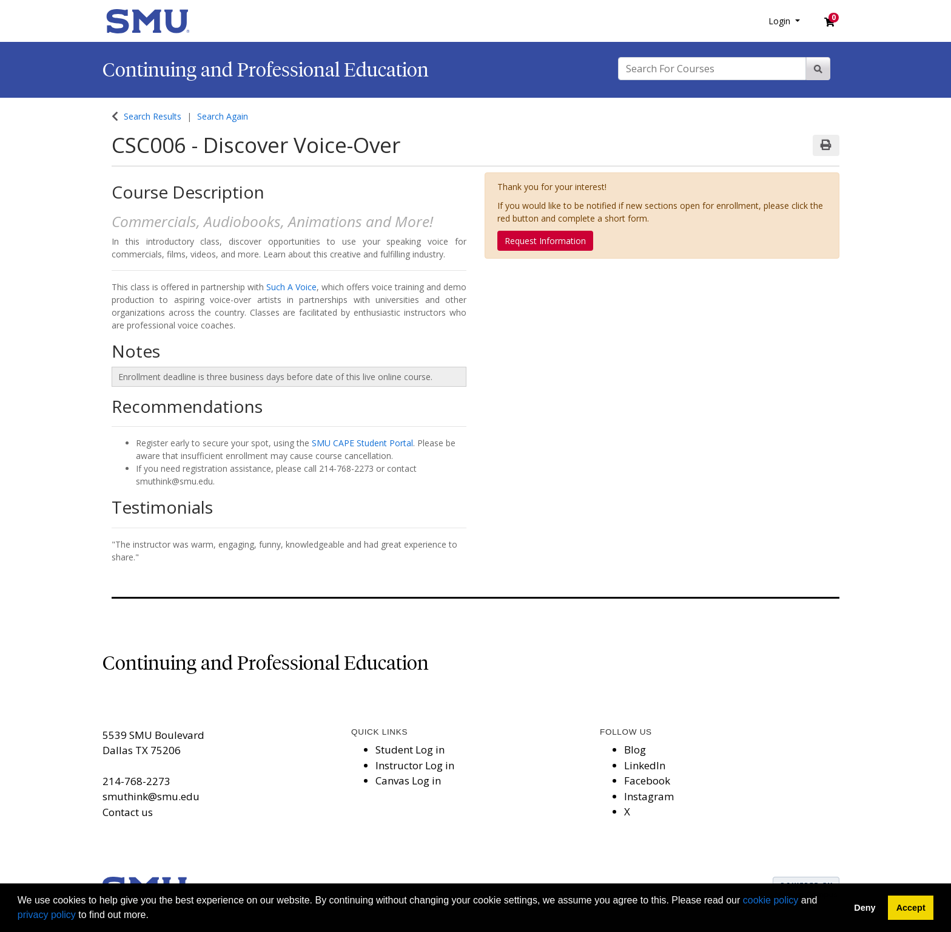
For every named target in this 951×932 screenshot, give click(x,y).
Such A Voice (291, 287)
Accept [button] (911, 908)
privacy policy (47, 915)
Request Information (545, 241)
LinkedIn (644, 765)
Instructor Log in (414, 765)
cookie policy (771, 900)
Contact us (127, 812)
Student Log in (410, 750)
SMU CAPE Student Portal (362, 443)
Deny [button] (864, 908)
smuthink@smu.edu (151, 796)
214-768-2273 (136, 781)
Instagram (649, 796)
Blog (635, 750)
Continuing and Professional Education (265, 70)
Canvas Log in (408, 780)
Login (780, 21)
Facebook (647, 780)
